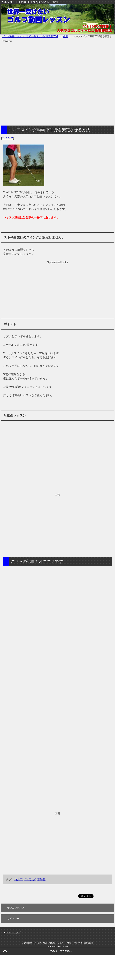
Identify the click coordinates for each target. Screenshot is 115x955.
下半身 (41, 879)
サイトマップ (13, 932)
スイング (7, 138)
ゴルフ (18, 879)
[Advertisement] (38, 84)
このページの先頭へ (61, 951)
